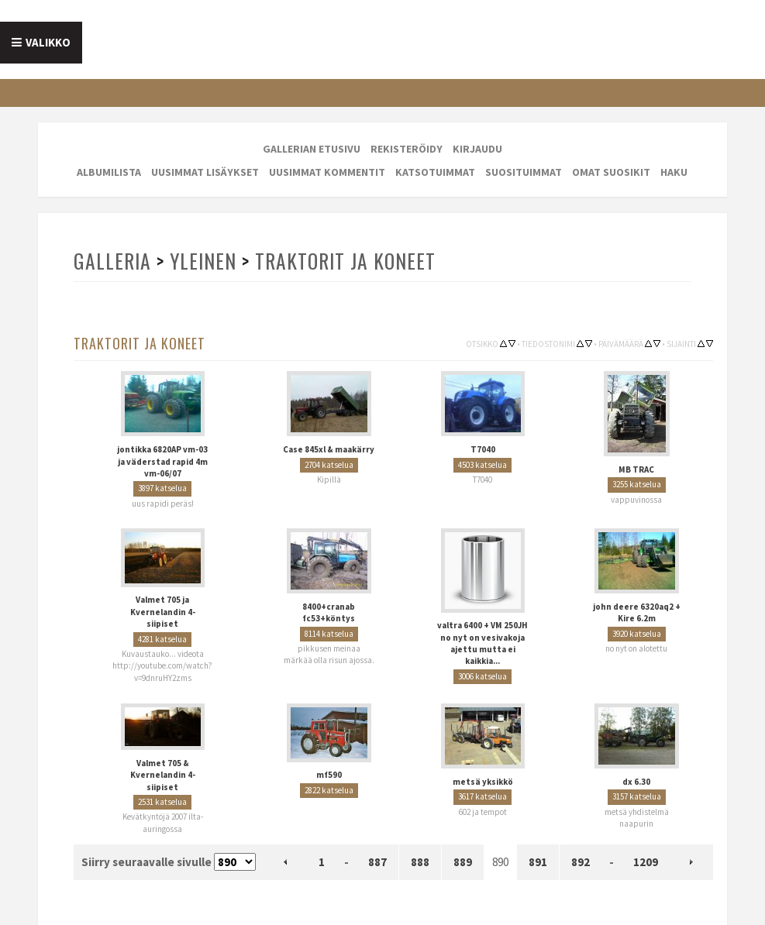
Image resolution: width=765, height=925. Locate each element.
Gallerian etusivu (311, 149)
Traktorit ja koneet (345, 260)
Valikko (48, 42)
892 (580, 862)
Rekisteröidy (406, 149)
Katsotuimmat (435, 172)
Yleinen (203, 260)
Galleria (112, 260)
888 (420, 862)
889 (462, 862)
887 (377, 862)
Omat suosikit (611, 172)
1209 (645, 862)
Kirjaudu (477, 149)
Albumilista (109, 172)
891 (538, 862)
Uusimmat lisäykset (205, 172)
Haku (673, 172)
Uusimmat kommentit (327, 172)
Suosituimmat (523, 172)
